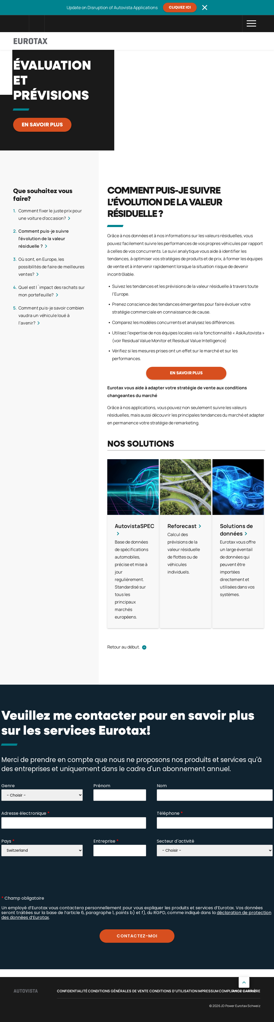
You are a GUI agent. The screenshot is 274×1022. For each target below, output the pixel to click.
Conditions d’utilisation (173, 991)
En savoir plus (42, 124)
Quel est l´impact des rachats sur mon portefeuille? (51, 291)
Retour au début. (123, 647)
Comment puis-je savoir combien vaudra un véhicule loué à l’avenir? (51, 315)
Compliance (230, 991)
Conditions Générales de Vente (118, 991)
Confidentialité (72, 991)
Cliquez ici (180, 7)
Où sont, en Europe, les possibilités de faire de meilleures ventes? (51, 266)
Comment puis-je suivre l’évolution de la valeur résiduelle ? (43, 238)
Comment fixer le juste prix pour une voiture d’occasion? (50, 214)
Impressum (207, 991)
